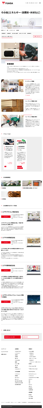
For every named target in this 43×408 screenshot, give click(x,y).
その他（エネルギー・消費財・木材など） (7, 36)
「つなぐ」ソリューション (33, 368)
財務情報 (16, 375)
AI (5, 166)
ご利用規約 (19, 402)
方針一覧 (16, 365)
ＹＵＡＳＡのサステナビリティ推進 (34, 377)
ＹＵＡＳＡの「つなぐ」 (18, 351)
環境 (29, 381)
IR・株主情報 (17, 371)
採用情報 (30, 392)
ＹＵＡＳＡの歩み (17, 360)
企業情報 (16, 349)
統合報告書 (30, 388)
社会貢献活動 (31, 389)
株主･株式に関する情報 (18, 381)
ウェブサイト (6, 216)
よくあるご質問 (7, 402)
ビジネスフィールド (12, 30)
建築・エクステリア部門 (23, 33)
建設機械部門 (30, 33)
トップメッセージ (17, 353)
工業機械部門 (9, 33)
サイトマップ (2, 402)
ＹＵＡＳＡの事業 (31, 351)
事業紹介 (5, 10)
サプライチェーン (20, 168)
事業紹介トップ (3, 30)
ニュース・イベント (4, 351)
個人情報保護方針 (24, 402)
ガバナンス (30, 384)
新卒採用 (30, 394)
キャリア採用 (31, 396)
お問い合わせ (3, 354)
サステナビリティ (32, 371)
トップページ (3, 349)
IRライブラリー (17, 377)
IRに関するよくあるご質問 (19, 382)
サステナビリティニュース (32, 373)
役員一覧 (16, 358)
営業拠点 (16, 367)
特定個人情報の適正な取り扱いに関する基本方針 (34, 402)
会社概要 (16, 356)
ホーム (2, 10)
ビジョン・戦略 (17, 363)
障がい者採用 (31, 398)
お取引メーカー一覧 (13, 402)
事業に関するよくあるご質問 (9, 337)
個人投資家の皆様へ (18, 384)
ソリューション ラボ (32, 366)
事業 (7, 30)
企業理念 (16, 354)
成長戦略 (18, 30)
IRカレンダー (17, 379)
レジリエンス (19, 166)
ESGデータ (30, 379)
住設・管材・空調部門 (16, 33)
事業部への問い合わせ (38, 36)
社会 (29, 382)
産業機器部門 (4, 33)
